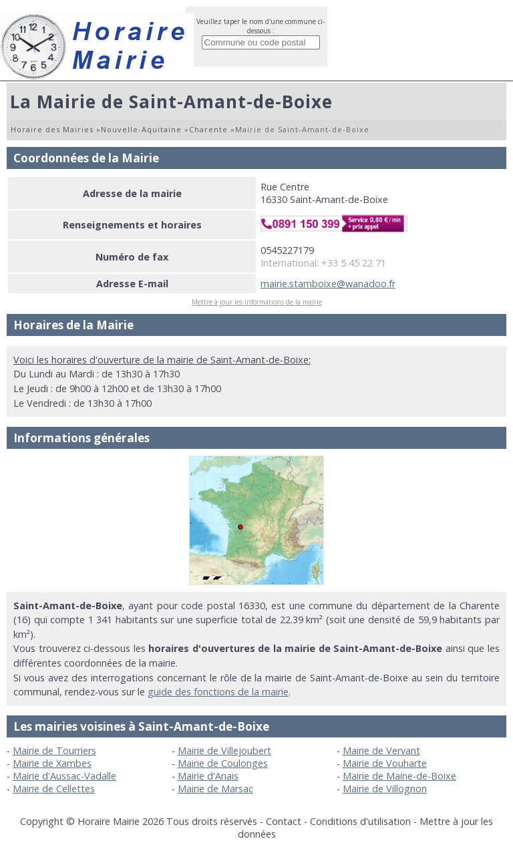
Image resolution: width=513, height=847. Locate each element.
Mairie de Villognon (385, 788)
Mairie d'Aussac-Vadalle (64, 776)
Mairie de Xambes (52, 763)
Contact (283, 821)
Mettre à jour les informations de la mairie (257, 302)
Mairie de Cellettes (54, 788)
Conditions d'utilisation (360, 821)
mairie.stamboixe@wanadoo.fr (328, 283)
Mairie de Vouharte (385, 763)
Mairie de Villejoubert (224, 750)
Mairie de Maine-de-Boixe (399, 776)
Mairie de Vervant (381, 750)
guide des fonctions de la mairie (218, 691)
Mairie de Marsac (215, 788)
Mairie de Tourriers (54, 750)
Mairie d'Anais (208, 776)
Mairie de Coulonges (223, 763)
